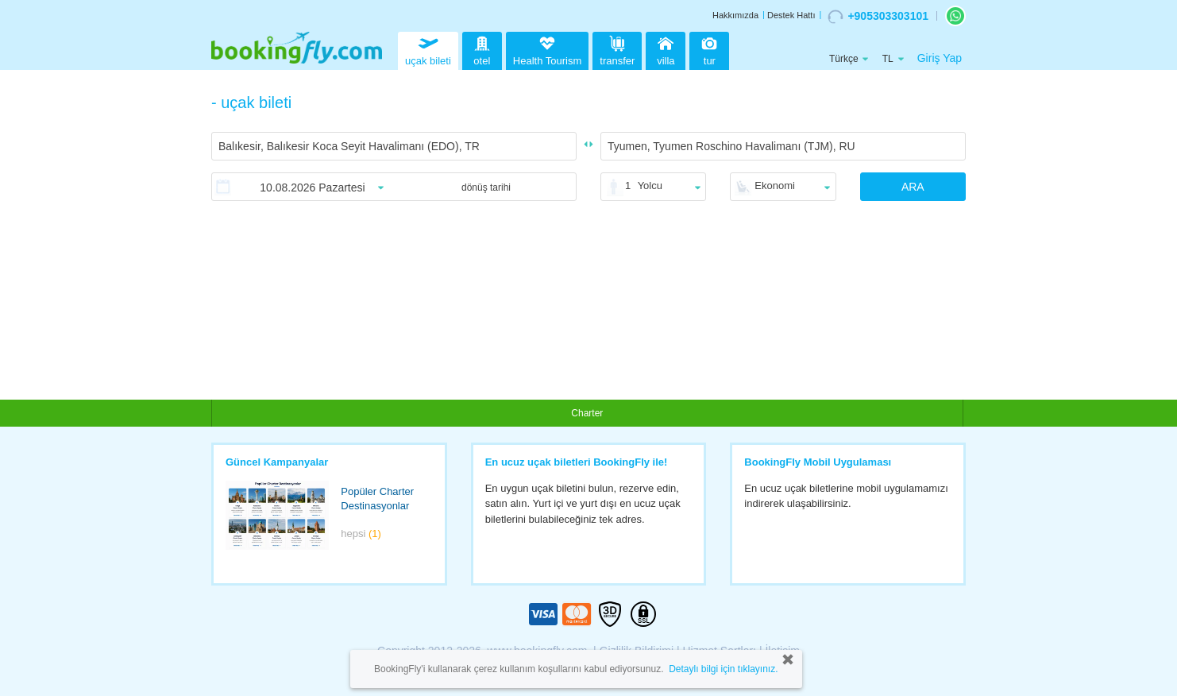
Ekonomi (774, 185)
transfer (617, 49)
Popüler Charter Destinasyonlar (377, 498)
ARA (912, 186)
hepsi (361, 533)
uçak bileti (428, 49)
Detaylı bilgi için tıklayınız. (723, 669)
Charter (587, 413)
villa (665, 49)
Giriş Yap (939, 58)
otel (482, 49)
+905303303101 (878, 17)
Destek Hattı (791, 15)
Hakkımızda (735, 15)
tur (709, 49)
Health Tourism (547, 52)
